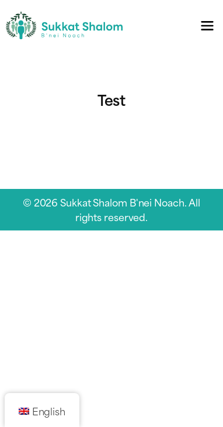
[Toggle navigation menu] (207, 25)
